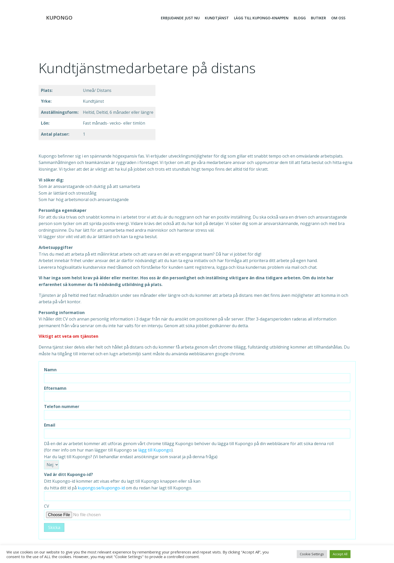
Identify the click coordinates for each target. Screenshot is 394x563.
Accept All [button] (340, 554)
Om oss (338, 18)
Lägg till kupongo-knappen (261, 18)
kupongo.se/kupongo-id (101, 488)
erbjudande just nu (180, 18)
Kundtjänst (217, 18)
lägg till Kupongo (154, 451)
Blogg (300, 18)
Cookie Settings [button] (312, 554)
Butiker (318, 18)
